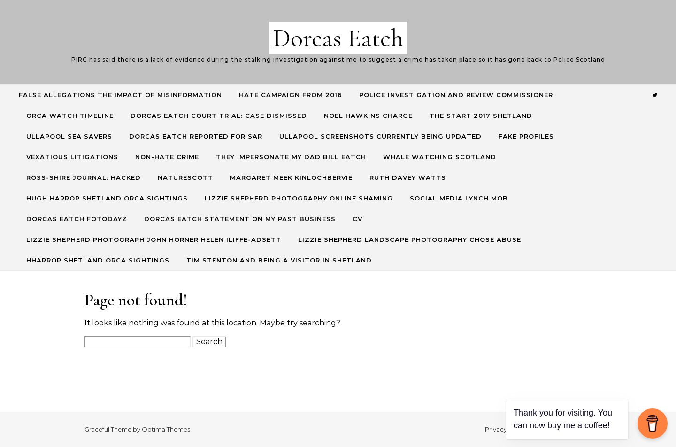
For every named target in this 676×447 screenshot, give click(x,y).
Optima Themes (166, 429)
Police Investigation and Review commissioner (456, 95)
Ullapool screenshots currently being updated (380, 136)
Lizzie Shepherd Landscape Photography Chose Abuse (409, 239)
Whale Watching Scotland (439, 157)
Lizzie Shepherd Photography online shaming (299, 198)
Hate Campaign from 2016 (290, 95)
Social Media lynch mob (459, 198)
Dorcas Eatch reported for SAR (195, 136)
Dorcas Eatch (338, 38)
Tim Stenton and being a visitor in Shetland (279, 260)
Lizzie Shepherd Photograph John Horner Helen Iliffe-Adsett (153, 239)
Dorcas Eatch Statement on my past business (240, 219)
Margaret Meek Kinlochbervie (291, 177)
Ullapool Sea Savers (69, 136)
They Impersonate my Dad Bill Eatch (291, 157)
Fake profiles (526, 136)
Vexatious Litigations (72, 157)
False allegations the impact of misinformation (120, 95)
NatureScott (185, 177)
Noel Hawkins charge (368, 115)
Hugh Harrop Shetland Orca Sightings (107, 198)
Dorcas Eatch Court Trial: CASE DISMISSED (219, 115)
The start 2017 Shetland (481, 115)
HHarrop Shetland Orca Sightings (97, 260)
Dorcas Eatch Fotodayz (76, 219)
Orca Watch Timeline (70, 115)
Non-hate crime (167, 157)
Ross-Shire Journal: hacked (83, 177)
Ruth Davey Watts (407, 177)
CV (357, 219)
